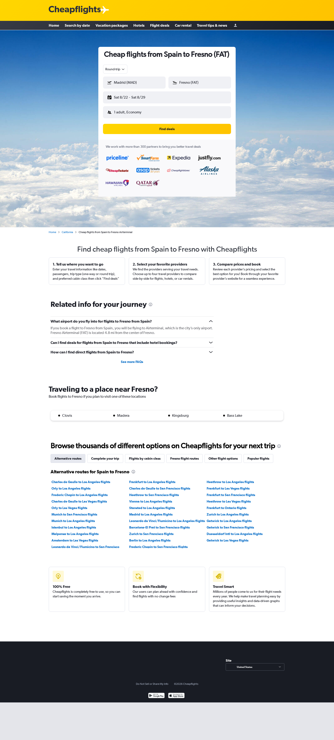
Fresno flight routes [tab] (184, 455)
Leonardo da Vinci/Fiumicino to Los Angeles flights (167, 517)
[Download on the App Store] (176, 692)
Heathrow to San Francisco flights (154, 491)
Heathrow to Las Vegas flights (229, 498)
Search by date (77, 25)
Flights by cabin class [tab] (145, 455)
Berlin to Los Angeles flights (149, 536)
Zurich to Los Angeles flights (228, 511)
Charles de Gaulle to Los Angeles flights (80, 478)
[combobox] (115, 69)
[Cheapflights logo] (75, 10)
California (67, 228)
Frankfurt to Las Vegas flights (228, 485)
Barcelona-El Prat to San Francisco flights (159, 523)
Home (54, 25)
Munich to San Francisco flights (74, 511)
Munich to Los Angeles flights (73, 517)
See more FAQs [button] (132, 358)
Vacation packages (112, 25)
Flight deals (159, 25)
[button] (132, 96)
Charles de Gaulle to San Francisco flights (159, 485)
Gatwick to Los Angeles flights (229, 517)
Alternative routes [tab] (68, 455)
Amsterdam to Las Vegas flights (74, 536)
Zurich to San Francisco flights (151, 530)
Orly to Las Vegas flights (69, 504)
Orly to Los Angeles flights (70, 485)
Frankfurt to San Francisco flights (231, 491)
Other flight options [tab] (223, 455)
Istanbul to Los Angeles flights (73, 523)
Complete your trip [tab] (105, 455)
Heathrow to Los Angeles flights (230, 478)
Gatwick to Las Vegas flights (227, 536)
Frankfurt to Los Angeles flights (152, 478)
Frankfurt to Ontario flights (226, 504)
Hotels (139, 25)
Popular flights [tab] (258, 455)
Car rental (183, 25)
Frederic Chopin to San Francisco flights (158, 543)
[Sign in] (235, 25)
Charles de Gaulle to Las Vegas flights (79, 498)
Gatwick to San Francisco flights (230, 523)
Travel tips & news (212, 25)
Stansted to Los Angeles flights (152, 504)
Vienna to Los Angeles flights (150, 498)
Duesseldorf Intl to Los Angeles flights (235, 530)
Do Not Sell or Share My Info (152, 680)
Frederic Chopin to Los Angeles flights (79, 491)
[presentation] (150, 301)
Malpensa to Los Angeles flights (75, 530)
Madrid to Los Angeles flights (151, 511)
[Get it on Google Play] (156, 692)
